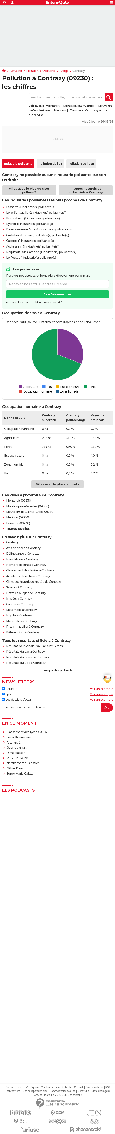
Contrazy (12, 542)
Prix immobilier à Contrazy (25, 627)
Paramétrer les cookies (62, 1091)
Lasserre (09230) (18, 523)
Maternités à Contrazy (21, 621)
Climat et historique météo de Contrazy (33, 582)
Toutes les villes (18, 529)
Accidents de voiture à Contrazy (28, 576)
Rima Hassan (16, 753)
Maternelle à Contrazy (21, 610)
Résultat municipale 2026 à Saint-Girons (34, 646)
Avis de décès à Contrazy (23, 548)
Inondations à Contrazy (22, 559)
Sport (7, 694)
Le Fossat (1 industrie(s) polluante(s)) (31, 257)
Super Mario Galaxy (20, 773)
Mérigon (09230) (18, 517)
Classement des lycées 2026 (27, 732)
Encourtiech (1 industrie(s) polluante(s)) (33, 218)
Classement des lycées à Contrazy (30, 570)
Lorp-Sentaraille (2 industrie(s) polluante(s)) (36, 212)
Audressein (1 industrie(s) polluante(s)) (32, 246)
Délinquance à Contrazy (22, 553)
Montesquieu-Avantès (78, 106)
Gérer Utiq (83, 1091)
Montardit (53, 106)
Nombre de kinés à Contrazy (26, 565)
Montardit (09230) (19, 500)
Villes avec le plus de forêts (57, 484)
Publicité (67, 1087)
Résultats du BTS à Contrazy (26, 663)
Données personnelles (35, 1091)
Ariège (64, 71)
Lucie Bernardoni (19, 737)
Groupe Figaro (42, 1095)
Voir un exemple (101, 689)
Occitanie (49, 71)
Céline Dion (15, 768)
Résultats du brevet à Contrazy (27, 657)
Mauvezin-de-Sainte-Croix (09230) (30, 512)
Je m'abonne (54, 294)
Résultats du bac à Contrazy (25, 651)
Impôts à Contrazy (19, 598)
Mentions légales (101, 1091)
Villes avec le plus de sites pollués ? (29, 190)
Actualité (16, 71)
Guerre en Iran (17, 747)
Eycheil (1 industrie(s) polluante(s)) (29, 224)
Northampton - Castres (23, 763)
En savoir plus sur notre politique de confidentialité (34, 302)
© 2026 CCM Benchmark (67, 1095)
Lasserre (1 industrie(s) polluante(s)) (30, 207)
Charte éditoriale (50, 1087)
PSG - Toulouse (17, 758)
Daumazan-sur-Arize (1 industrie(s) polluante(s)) (39, 229)
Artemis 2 (14, 742)
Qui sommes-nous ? (17, 1087)
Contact (78, 1087)
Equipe (35, 1087)
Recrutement (12, 1091)
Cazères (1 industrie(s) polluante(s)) (30, 241)
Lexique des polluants (57, 670)
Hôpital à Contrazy (19, 615)
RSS (107, 1087)
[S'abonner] (57, 707)
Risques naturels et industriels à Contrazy (86, 190)
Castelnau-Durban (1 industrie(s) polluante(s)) (37, 235)
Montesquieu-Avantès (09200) (27, 506)
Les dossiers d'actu (16, 699)
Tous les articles (94, 1087)
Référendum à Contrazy (23, 632)
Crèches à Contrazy (19, 604)
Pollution (32, 71)
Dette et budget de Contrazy (26, 593)
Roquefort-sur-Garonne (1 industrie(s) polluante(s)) (41, 252)
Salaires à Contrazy (19, 587)
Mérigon (60, 110)
